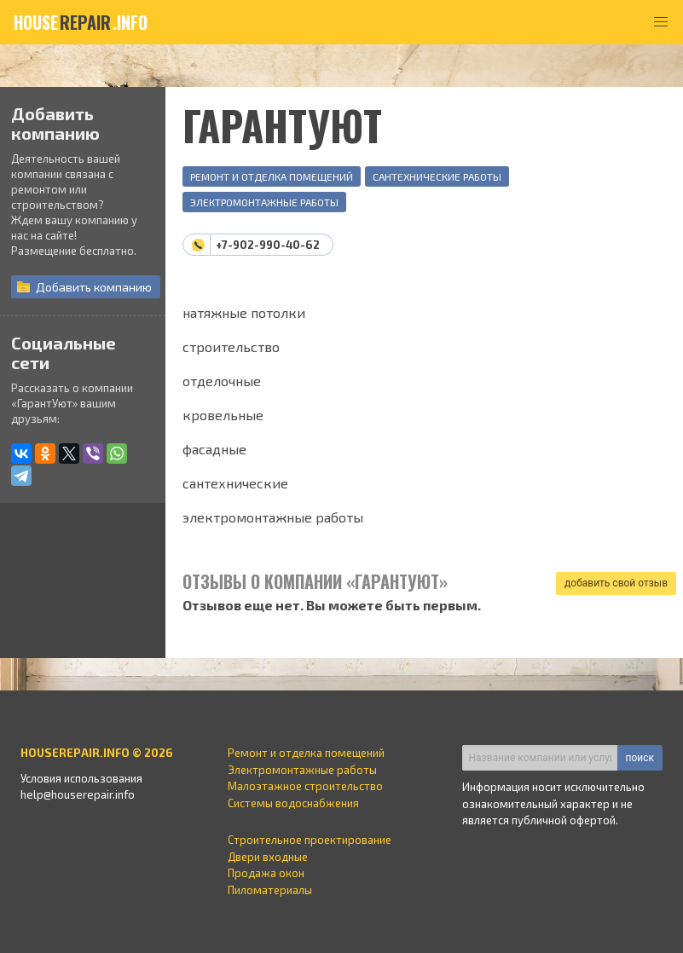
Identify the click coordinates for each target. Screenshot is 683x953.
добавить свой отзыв (616, 583)
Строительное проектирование (309, 839)
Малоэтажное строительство (305, 786)
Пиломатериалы (270, 890)
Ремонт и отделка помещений (271, 176)
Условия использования (81, 778)
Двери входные (268, 856)
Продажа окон (266, 873)
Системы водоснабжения (293, 803)
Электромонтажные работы (264, 202)
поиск (640, 758)
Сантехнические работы (437, 176)
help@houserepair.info (77, 794)
